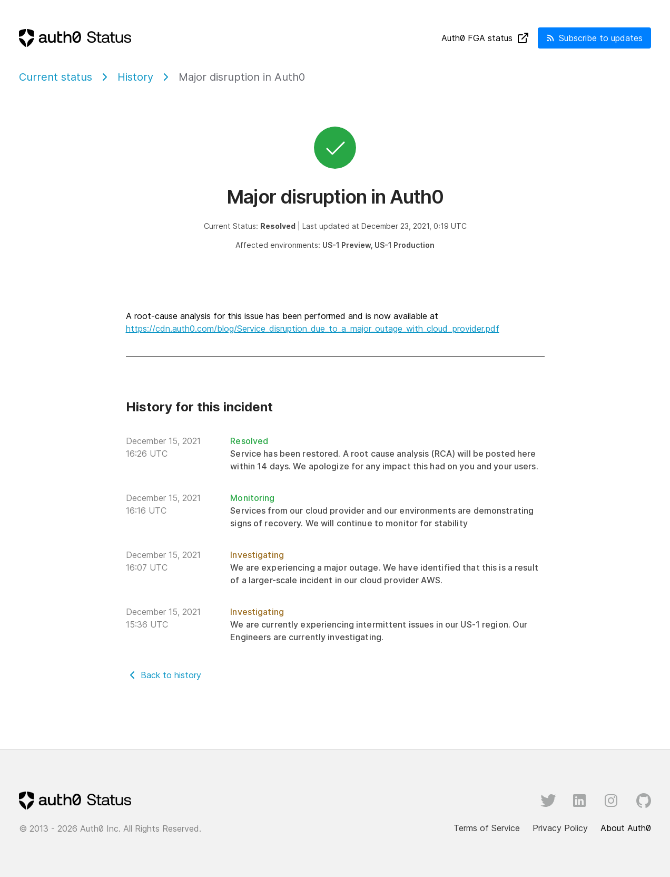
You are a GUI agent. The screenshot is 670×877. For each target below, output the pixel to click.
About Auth (625, 828)
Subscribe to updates (594, 38)
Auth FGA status (485, 38)
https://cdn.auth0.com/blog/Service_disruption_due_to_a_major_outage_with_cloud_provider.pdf (312, 328)
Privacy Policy (560, 828)
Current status (55, 77)
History (135, 77)
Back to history (171, 675)
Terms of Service (487, 828)
